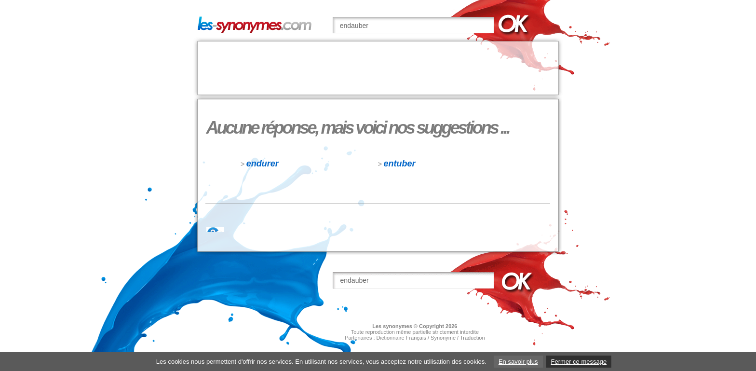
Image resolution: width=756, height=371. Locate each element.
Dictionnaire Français (401, 338)
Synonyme (443, 338)
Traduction (472, 338)
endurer (262, 163)
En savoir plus (518, 361)
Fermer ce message (579, 361)
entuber (400, 163)
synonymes (397, 326)
